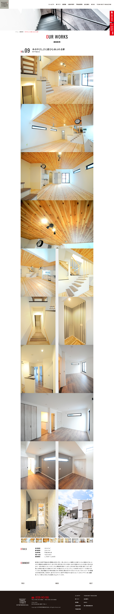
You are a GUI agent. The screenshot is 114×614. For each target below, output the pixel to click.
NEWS (93, 4)
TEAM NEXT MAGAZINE (104, 4)
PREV (22, 583)
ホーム (17, 32)
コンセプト (51, 4)
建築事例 (21, 32)
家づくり (58, 4)
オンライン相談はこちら (111, 30)
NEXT (91, 583)
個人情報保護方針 (88, 605)
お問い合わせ (112, 17)
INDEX (57, 583)
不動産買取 (79, 4)
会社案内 (86, 4)
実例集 (64, 4)
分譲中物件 (71, 4)
